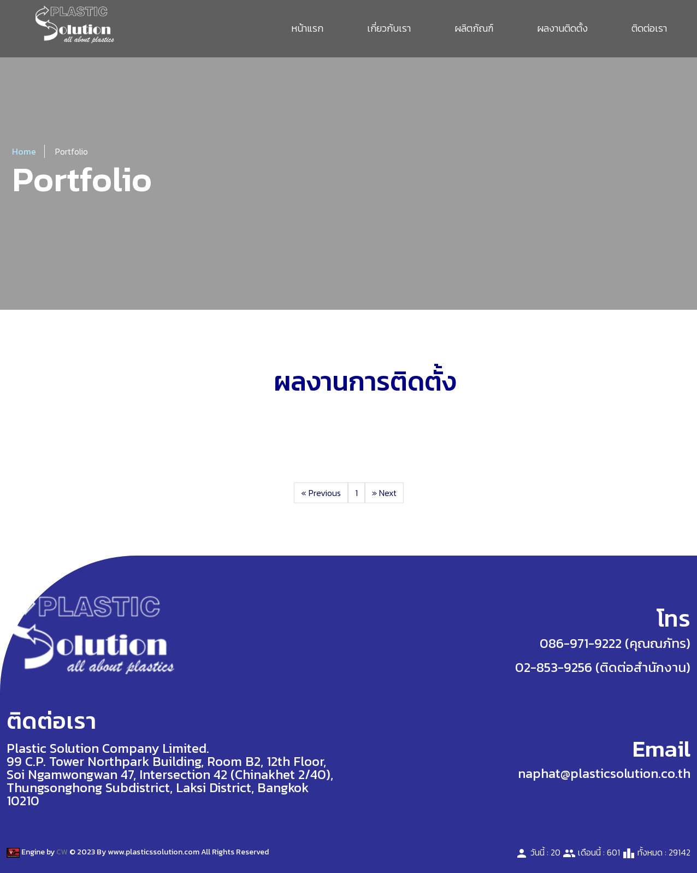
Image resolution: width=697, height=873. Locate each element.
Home (24, 151)
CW (62, 852)
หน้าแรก (307, 28)
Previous (321, 492)
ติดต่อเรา (649, 28)
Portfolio (71, 151)
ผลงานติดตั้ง (562, 28)
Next (384, 492)
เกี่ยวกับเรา (389, 28)
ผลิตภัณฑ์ (473, 28)
